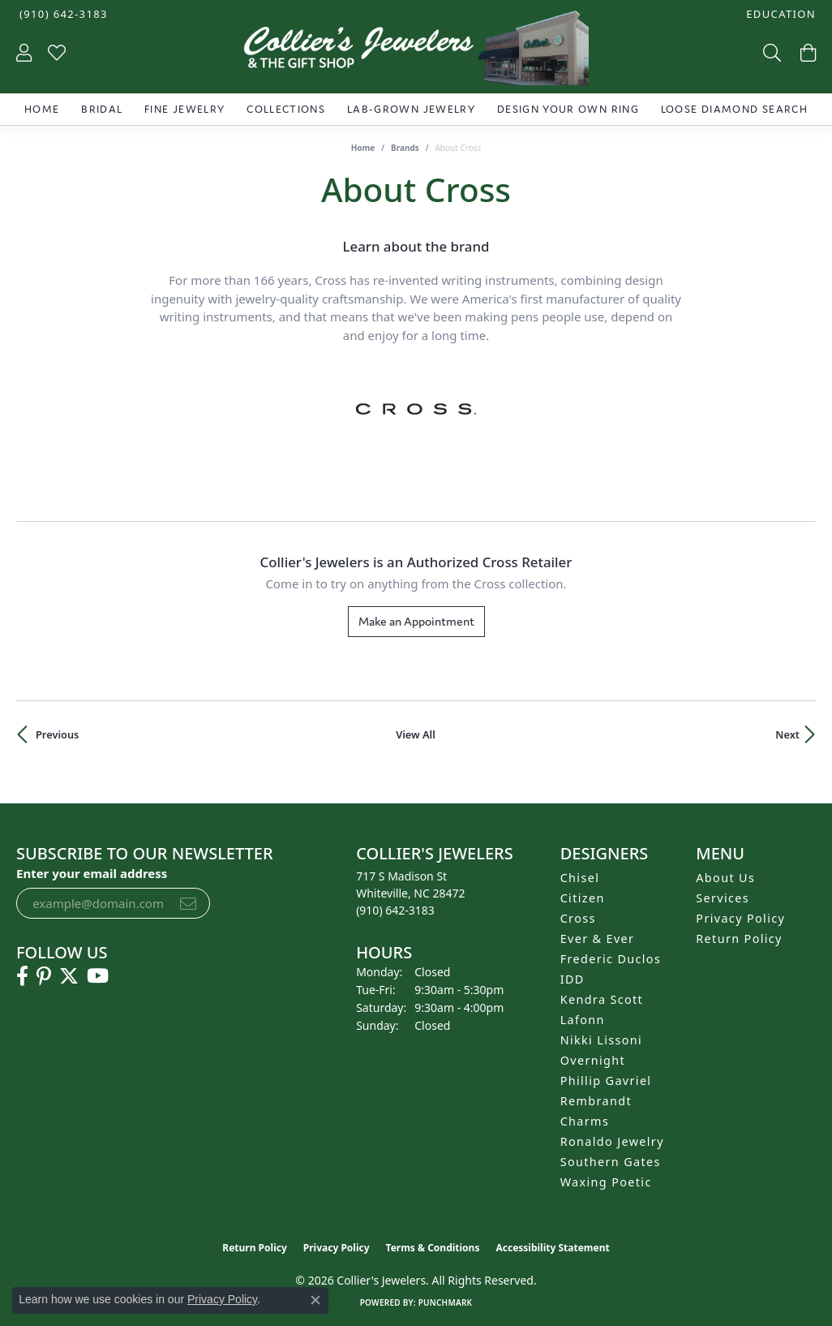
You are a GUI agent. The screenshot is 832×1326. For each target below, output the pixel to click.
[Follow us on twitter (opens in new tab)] (69, 976)
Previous (57, 734)
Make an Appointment (416, 621)
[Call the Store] (395, 910)
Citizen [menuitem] (582, 898)
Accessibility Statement (552, 1248)
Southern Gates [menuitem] (610, 1161)
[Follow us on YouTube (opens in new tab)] (98, 976)
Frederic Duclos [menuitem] (611, 959)
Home (41, 109)
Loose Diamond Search (734, 109)
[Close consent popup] (315, 1300)
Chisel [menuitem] (580, 877)
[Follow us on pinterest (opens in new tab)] (43, 976)
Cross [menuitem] (578, 918)
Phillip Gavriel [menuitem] (606, 1080)
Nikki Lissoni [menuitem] (601, 1040)
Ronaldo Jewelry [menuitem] (612, 1141)
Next (787, 734)
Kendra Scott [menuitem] (601, 999)
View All (415, 734)
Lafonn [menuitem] (582, 1019)
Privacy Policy (740, 918)
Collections (286, 109)
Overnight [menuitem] (592, 1060)
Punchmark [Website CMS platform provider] (445, 1302)
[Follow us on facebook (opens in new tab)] (22, 976)
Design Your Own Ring (568, 109)
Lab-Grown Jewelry (411, 109)
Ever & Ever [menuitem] (597, 938)
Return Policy (739, 938)
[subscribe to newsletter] (188, 903)
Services (722, 898)
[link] (62, 14)
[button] (779, 14)
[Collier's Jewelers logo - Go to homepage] (416, 52)
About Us (725, 877)
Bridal (101, 109)
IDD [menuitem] (572, 979)
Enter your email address (91, 873)
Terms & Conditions (433, 1248)
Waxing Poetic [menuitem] (606, 1182)
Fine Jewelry (184, 109)
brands (405, 147)
